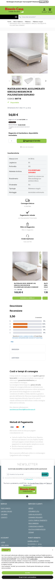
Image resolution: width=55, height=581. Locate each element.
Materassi (28, 21)
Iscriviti (44, 474)
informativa (29, 479)
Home (9, 21)
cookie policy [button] (33, 559)
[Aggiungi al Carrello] (26, 298)
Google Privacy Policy (36, 483)
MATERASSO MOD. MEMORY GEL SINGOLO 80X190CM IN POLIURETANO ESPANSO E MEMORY (26, 285)
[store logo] (14, 10)
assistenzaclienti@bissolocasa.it (22, 409)
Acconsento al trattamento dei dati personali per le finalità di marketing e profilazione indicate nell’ (28, 478)
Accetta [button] (27, 573)
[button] (52, 549)
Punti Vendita (5, 508)
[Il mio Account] (44, 10)
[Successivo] (46, 81)
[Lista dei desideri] (27, 147)
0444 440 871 (43, 2)
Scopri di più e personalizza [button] (27, 577)
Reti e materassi (18, 21)
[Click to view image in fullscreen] (27, 53)
